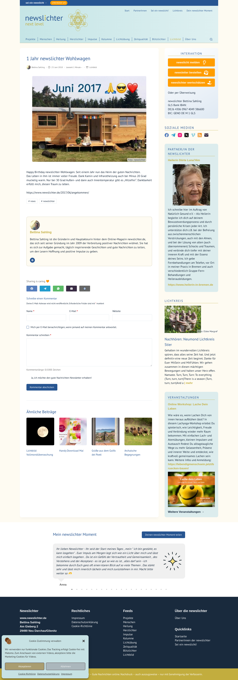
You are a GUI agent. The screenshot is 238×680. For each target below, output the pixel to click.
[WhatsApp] (58, 288)
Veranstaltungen (183, 397)
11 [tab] (121, 589)
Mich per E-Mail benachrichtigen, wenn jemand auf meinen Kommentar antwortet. (71, 327)
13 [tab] (131, 589)
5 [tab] (91, 589)
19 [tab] (161, 589)
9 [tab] (111, 589)
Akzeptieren (24, 666)
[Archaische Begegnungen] (138, 431)
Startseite (181, 636)
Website (116, 311)
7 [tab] (101, 589)
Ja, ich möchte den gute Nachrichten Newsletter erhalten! (59, 377)
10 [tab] (116, 589)
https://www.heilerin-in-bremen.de (190, 284)
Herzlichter (76, 39)
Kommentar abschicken (42, 387)
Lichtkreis (177, 10)
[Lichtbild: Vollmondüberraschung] (40, 431)
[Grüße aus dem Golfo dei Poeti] (105, 431)
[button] (83, 641)
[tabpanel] (119, 563)
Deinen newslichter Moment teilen (163, 534)
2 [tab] (77, 589)
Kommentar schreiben (38, 335)
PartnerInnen (140, 10)
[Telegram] (45, 288)
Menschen (46, 39)
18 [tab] (156, 589)
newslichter (48, 201)
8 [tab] (106, 589)
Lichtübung (123, 39)
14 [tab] (136, 589)
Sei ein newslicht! (160, 10)
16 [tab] (146, 589)
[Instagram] (180, 135)
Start (127, 10)
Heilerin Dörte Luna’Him (184, 160)
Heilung (61, 39)
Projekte (31, 39)
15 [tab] (141, 589)
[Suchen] (211, 39)
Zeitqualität (141, 39)
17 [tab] (151, 589)
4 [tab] (86, 589)
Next (187, 563)
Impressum (66, 673)
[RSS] (200, 135)
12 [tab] (126, 589)
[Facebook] (31, 288)
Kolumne (106, 39)
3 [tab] (81, 589)
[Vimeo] (193, 135)
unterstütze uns (59, 2)
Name (30, 311)
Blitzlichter (159, 39)
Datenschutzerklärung (48, 673)
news (32, 201)
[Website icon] (32, 260)
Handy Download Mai (71, 450)
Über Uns (190, 39)
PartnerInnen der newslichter (192, 640)
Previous (50, 563)
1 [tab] (72, 589)
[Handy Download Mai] (73, 431)
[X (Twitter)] (186, 135)
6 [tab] (96, 589)
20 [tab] (166, 589)
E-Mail (73, 311)
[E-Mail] (71, 288)
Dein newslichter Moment (199, 10)
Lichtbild (175, 39)
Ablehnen (66, 666)
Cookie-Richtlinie (27, 673)
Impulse (92, 39)
